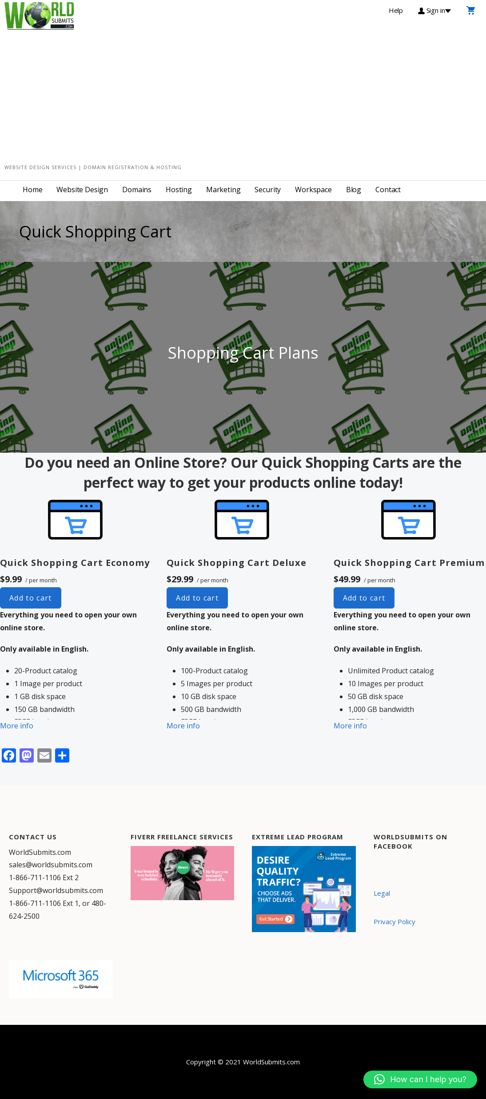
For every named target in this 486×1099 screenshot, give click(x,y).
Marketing (223, 189)
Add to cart (30, 598)
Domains (136, 189)
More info (16, 726)
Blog (353, 189)
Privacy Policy (394, 921)
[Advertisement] (243, 96)
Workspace (313, 189)
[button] (420, 1079)
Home (32, 189)
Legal (382, 893)
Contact (388, 189)
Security (268, 189)
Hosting (179, 189)
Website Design (82, 189)
